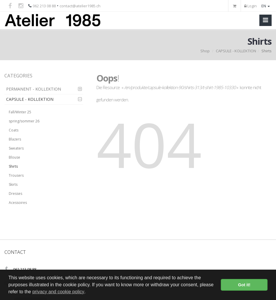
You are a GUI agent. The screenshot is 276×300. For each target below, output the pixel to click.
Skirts (13, 184)
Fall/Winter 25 (20, 112)
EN (265, 5)
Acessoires (18, 202)
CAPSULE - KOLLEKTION (236, 50)
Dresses (15, 193)
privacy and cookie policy (58, 291)
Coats (13, 130)
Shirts (13, 166)
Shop (205, 50)
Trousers (16, 175)
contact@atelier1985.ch (80, 5)
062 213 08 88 (44, 5)
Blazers (15, 139)
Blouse (14, 157)
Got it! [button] (244, 284)
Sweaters (16, 148)
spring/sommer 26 (24, 121)
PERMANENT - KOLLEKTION (33, 89)
